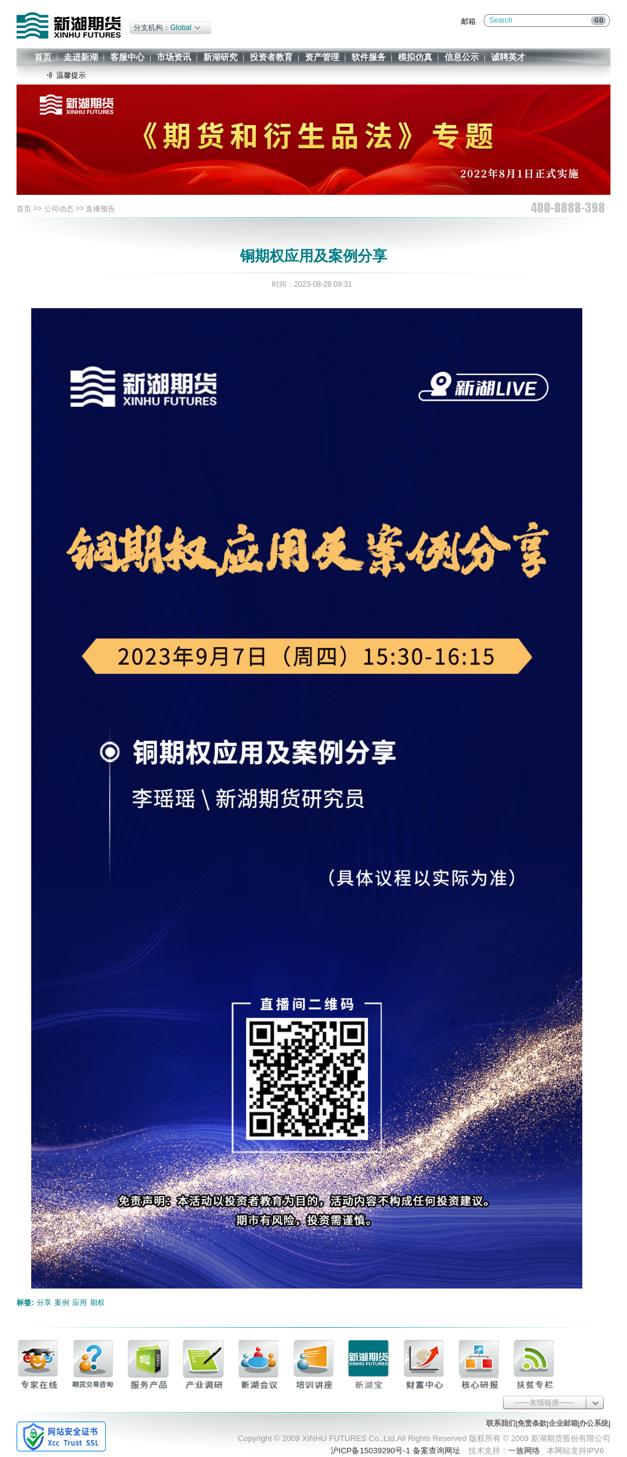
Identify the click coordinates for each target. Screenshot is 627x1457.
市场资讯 (174, 57)
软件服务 (368, 57)
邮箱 (468, 21)
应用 (79, 1302)
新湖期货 (69, 25)
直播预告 (100, 209)
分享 (44, 1302)
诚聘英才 (508, 57)
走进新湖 (81, 57)
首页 (42, 57)
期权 (97, 1302)
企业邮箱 (563, 1423)
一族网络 (524, 1450)
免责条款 (532, 1423)
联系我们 (501, 1423)
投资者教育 (271, 57)
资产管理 (322, 57)
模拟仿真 (415, 57)
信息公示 (462, 57)
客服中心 (127, 57)
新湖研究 (220, 57)
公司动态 (58, 209)
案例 (61, 1302)
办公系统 (594, 1423)
